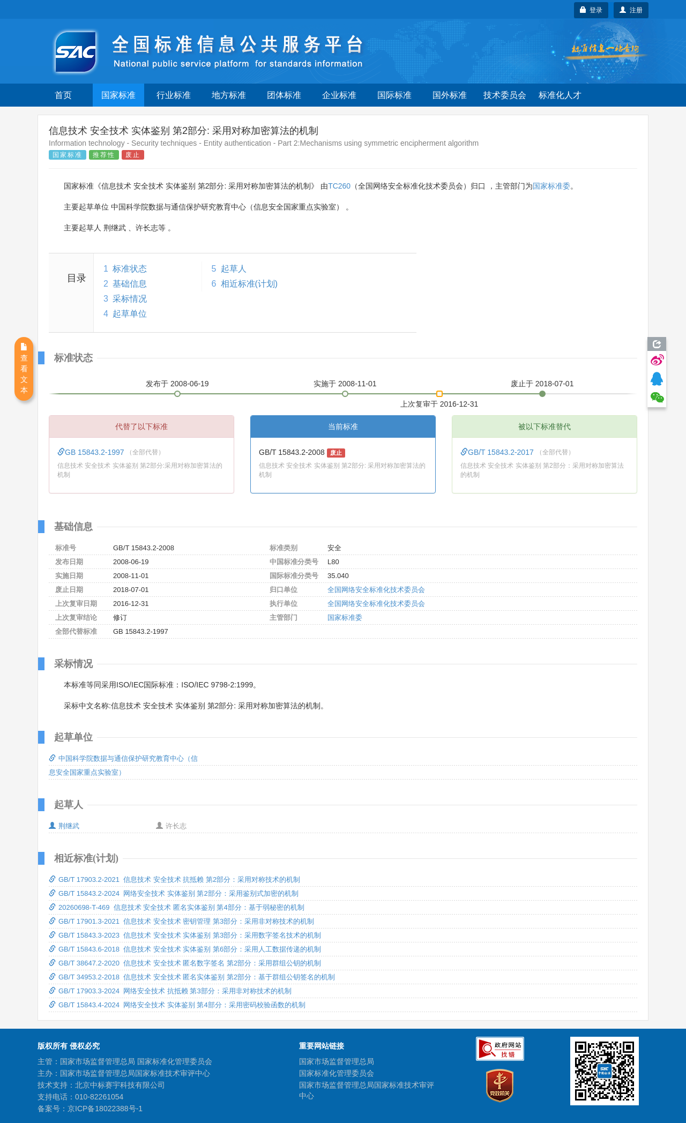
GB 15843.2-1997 (91, 452)
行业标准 (173, 95)
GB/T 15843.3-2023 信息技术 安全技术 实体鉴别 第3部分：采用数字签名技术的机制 (185, 935)
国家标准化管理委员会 (336, 1073)
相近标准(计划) (249, 283)
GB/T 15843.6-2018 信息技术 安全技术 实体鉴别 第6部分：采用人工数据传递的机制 (185, 949)
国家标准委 (551, 186)
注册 (631, 10)
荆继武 (64, 826)
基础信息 (130, 283)
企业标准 (339, 95)
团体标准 (284, 95)
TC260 (339, 186)
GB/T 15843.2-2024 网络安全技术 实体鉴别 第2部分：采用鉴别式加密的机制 (174, 893)
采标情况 (130, 298)
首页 (63, 95)
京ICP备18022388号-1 (105, 1108)
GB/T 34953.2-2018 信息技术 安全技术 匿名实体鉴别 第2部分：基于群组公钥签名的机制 (192, 977)
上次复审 (439, 402)
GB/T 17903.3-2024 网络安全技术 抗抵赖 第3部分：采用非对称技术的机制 (170, 991)
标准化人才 (560, 95)
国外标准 (450, 95)
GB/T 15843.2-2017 (498, 452)
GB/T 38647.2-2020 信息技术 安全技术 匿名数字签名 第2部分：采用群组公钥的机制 (185, 963)
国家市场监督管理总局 (336, 1061)
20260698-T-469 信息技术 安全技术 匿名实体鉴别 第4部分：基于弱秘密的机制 (176, 907)
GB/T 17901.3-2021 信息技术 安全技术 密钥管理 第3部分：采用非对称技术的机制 (181, 921)
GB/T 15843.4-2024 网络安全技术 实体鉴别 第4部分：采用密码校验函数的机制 (177, 1005)
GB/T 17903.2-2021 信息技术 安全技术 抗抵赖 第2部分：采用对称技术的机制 (174, 879)
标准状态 (130, 268)
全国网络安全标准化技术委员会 (376, 590)
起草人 (234, 268)
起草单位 (130, 313)
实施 (345, 383)
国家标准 (118, 95)
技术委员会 (504, 95)
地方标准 (229, 95)
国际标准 (394, 95)
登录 (591, 10)
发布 (177, 383)
